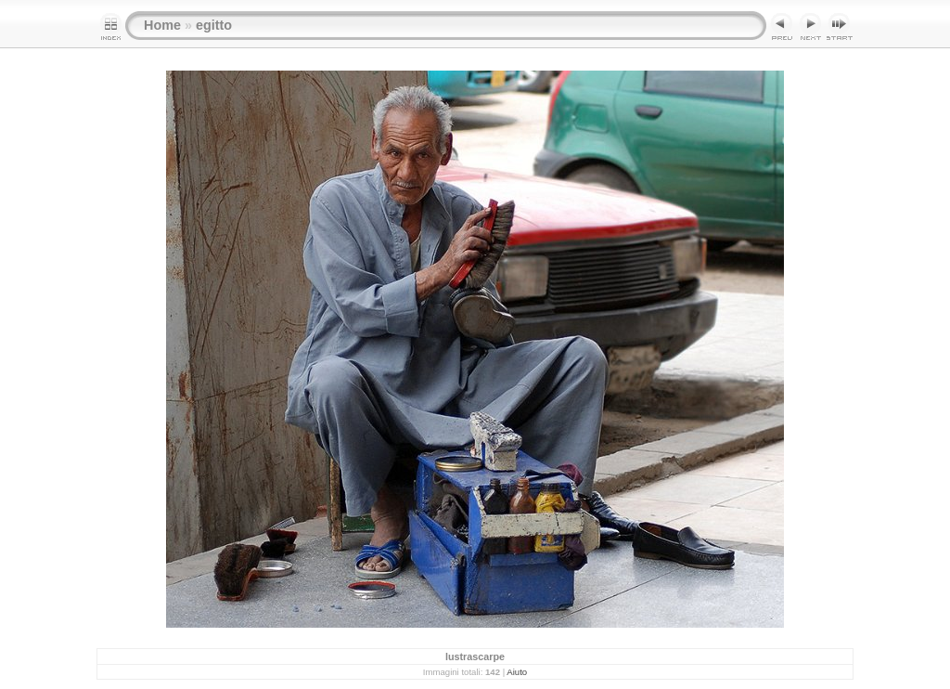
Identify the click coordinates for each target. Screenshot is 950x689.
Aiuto (517, 672)
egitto (214, 25)
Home (162, 25)
